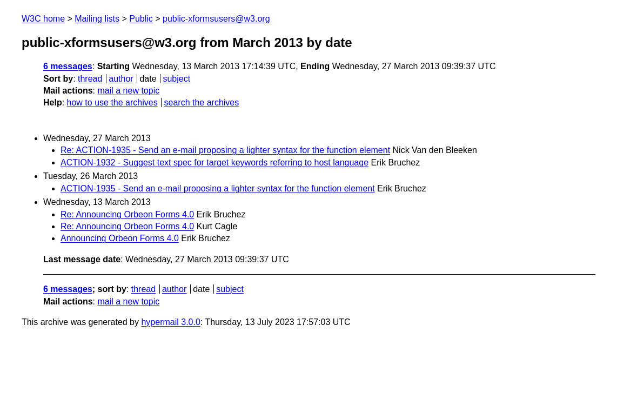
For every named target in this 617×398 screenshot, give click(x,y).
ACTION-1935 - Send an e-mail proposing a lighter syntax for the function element (218, 188)
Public (141, 18)
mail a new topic (128, 90)
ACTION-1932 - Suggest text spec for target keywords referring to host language (214, 162)
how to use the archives (112, 102)
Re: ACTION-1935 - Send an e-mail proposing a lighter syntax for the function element (225, 150)
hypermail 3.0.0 (170, 322)
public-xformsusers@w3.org (216, 18)
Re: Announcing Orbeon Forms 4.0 (127, 214)
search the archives (201, 102)
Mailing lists (97, 18)
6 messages (67, 66)
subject (176, 78)
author (121, 78)
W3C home (43, 18)
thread (90, 78)
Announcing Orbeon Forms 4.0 (120, 238)
